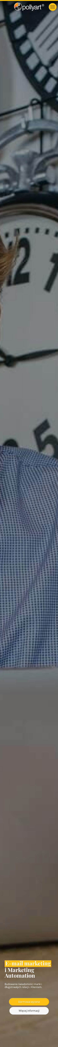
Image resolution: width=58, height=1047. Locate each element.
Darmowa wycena (29, 1001)
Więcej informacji (29, 1010)
